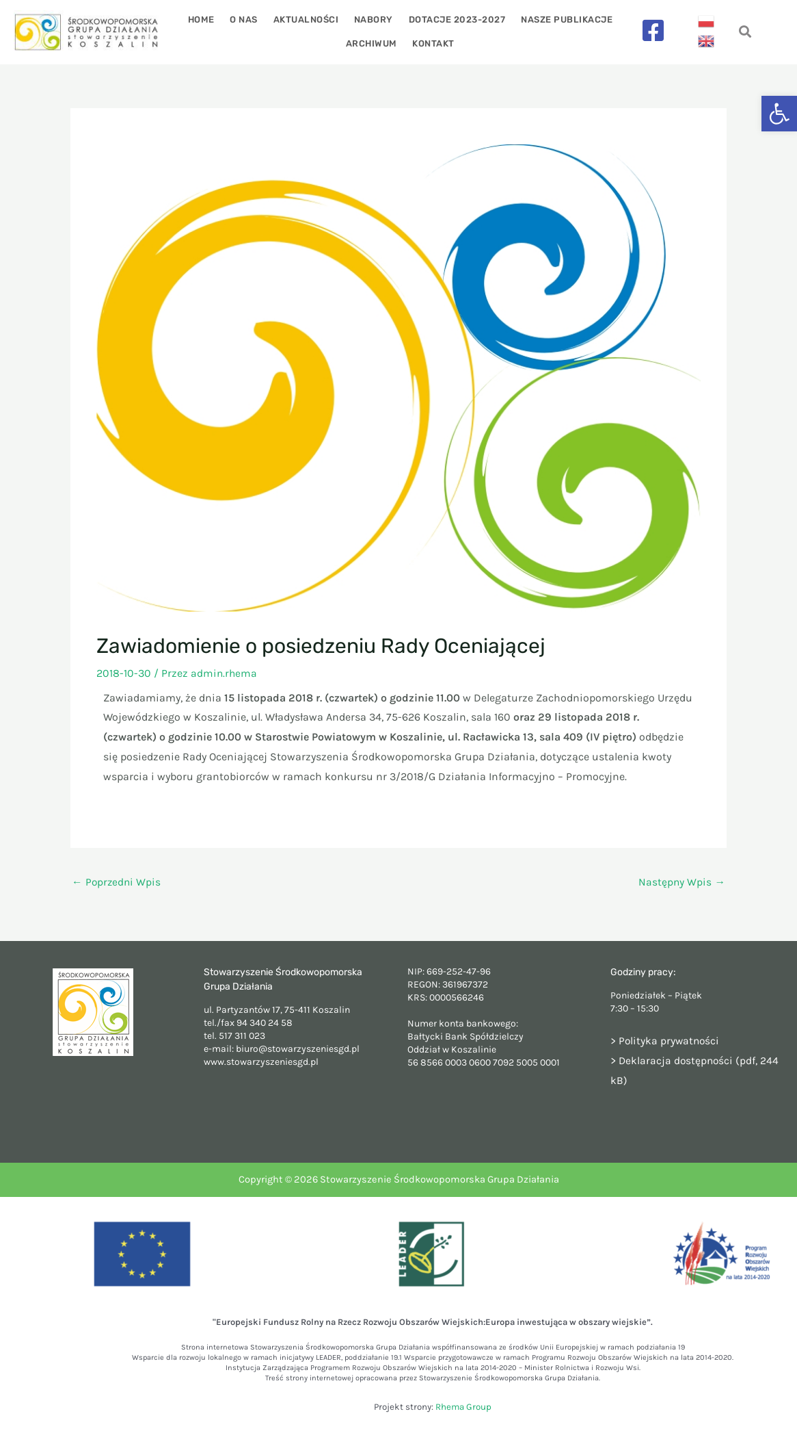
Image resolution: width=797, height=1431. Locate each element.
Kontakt (432, 43)
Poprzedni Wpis (117, 881)
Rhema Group (463, 1407)
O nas (247, 19)
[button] (779, 113)
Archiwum (372, 43)
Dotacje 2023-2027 (454, 19)
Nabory (372, 19)
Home (206, 19)
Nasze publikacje (562, 19)
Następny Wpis (681, 881)
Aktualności (307, 19)
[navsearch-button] (745, 32)
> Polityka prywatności (666, 1041)
